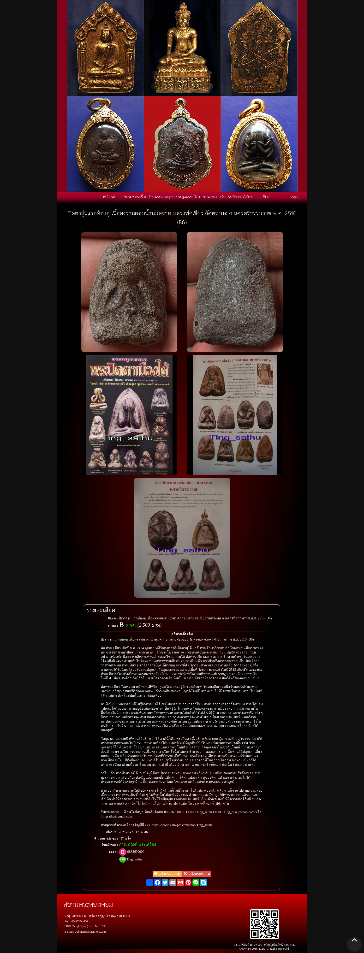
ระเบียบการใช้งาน (241, 196)
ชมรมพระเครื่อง (135, 196)
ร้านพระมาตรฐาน (162, 196)
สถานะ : (113, 625)
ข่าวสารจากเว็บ (214, 196)
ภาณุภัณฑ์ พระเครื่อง (137, 844)
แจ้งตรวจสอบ (167, 874)
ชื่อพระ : (113, 618)
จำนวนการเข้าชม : (106, 838)
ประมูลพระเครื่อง (188, 196)
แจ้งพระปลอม (197, 874)
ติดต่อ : (113, 852)
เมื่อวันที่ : (112, 832)
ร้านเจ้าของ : (110, 845)
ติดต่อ (267, 196)
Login (294, 196)
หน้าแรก (109, 196)
